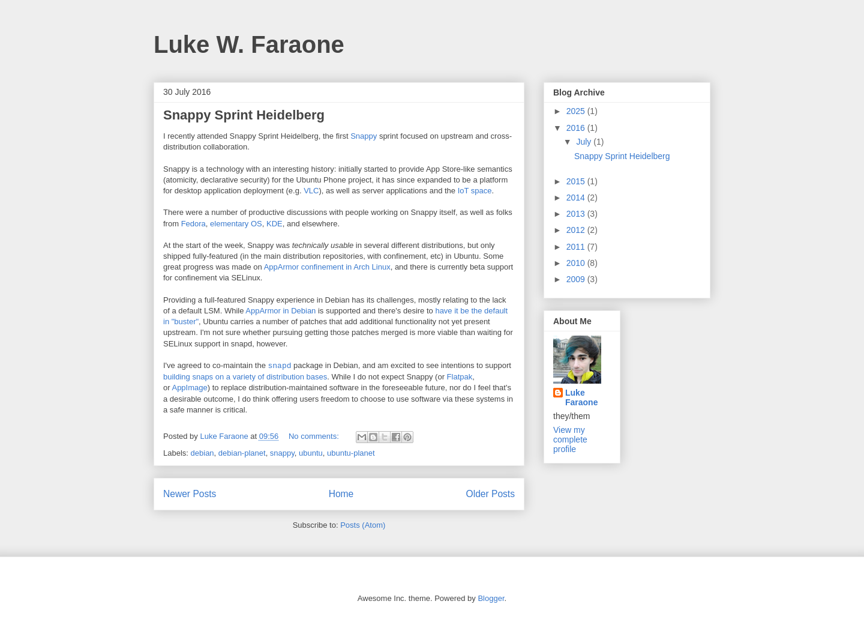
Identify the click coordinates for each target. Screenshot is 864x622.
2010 (576, 263)
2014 (576, 197)
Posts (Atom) (362, 525)
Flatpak (460, 376)
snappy (282, 452)
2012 (576, 230)
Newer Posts (189, 494)
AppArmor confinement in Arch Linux (327, 266)
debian (202, 452)
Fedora (193, 223)
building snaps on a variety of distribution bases (245, 376)
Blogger (491, 598)
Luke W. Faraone (249, 44)
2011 (576, 247)
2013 (576, 214)
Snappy (363, 135)
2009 (576, 279)
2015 (576, 181)
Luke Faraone (581, 397)
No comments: (315, 436)
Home (341, 494)
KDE (274, 223)
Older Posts (490, 494)
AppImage (189, 387)
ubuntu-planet (351, 452)
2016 (576, 128)
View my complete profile (570, 439)
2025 (576, 111)
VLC (311, 190)
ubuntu (311, 452)
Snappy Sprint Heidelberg (244, 114)
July (584, 141)
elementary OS (236, 223)
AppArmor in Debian (280, 310)
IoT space (475, 190)
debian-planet (242, 452)
